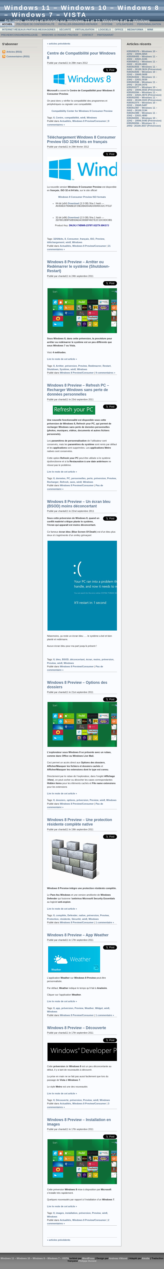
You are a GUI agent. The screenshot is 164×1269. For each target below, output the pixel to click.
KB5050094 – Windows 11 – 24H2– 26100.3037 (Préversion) (144, 124)
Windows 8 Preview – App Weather (78, 935)
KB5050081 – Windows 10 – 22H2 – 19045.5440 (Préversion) (144, 119)
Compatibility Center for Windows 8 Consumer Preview (82, 111)
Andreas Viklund (118, 1258)
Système (106, 24)
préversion (71, 366)
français (84, 239)
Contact (87, 35)
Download (73, 203)
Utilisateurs (125, 24)
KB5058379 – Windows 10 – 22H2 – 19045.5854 (142, 52)
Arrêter (59, 366)
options (71, 800)
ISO (92, 239)
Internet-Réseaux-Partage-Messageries (28, 29)
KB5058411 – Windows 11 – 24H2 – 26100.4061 (142, 62)
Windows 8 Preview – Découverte (76, 1028)
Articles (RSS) (14, 51)
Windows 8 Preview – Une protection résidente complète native (79, 822)
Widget (99, 1008)
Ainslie (146, 1258)
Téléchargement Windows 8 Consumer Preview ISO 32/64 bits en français (81, 139)
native (82, 915)
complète (61, 915)
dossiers (60, 800)
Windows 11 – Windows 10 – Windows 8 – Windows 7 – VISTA (82, 11)
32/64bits (58, 239)
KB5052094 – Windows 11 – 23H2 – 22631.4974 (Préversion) (144, 93)
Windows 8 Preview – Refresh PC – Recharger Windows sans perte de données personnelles (78, 389)
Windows (92, 117)
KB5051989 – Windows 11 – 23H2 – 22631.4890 (142, 114)
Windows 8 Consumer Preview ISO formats (82, 197)
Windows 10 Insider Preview (60, 35)
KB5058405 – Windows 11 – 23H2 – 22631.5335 (142, 57)
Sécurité (65, 29)
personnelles (78, 478)
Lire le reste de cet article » (62, 359)
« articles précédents (58, 43)
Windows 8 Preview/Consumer (89, 121)
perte (90, 478)
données (60, 478)
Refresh (64, 482)
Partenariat (105, 35)
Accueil (7, 24)
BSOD (65, 659)
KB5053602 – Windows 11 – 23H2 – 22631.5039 (142, 78)
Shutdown (52, 369)
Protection (53, 919)
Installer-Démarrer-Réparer (78, 24)
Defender (72, 915)
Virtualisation (84, 29)
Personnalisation (149, 24)
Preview (99, 239)
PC (68, 478)
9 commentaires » (105, 372)
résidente (65, 919)
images (60, 1213)
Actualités (65, 121)
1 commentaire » (105, 922)
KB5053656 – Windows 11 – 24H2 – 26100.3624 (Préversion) (144, 68)
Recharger (53, 482)
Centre (59, 117)
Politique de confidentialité (35, 24)
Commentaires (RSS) (18, 56)
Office (119, 29)
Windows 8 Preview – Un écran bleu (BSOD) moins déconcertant (78, 503)
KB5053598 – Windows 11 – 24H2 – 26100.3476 (142, 83)
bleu (58, 659)
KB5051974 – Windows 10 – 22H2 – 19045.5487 (142, 103)
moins (97, 659)
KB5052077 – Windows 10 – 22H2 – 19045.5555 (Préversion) (144, 88)
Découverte (62, 1100)
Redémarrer (94, 366)
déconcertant (77, 659)
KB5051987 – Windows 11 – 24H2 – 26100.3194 (142, 109)
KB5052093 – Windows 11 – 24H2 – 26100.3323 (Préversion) (144, 98)
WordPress (88, 1258)
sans (72, 482)
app (58, 1008)
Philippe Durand (87, 1261)
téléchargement (55, 242)
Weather (89, 1008)
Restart (107, 366)
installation (71, 1213)
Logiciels (104, 29)
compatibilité (72, 117)
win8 (82, 117)
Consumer (73, 239)
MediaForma (135, 29)
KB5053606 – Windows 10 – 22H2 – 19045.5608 (142, 73)
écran (89, 659)
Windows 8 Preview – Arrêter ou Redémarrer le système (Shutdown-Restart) (78, 266)
